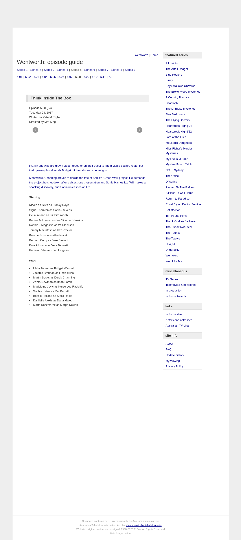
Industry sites (174, 314)
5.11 (103, 76)
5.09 (86, 76)
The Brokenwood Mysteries (183, 91)
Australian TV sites (177, 325)
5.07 (69, 76)
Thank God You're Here (180, 221)
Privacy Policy (175, 366)
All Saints (172, 63)
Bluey (169, 80)
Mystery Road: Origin (179, 164)
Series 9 (130, 69)
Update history (175, 355)
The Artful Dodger (177, 69)
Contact (111, 23)
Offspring (171, 181)
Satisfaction (173, 210)
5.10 (95, 76)
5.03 (36, 76)
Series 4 (62, 69)
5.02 (28, 76)
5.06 (61, 76)
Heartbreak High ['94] (179, 125)
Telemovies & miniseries (181, 284)
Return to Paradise (177, 198)
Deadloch (172, 103)
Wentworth (141, 55)
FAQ (168, 349)
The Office (172, 176)
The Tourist (173, 232)
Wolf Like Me (174, 261)
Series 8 (116, 69)
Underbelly (172, 249)
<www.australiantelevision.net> (144, 525)
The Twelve (173, 238)
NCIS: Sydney (175, 170)
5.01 (19, 76)
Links (82, 23)
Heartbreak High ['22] (179, 131)
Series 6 (89, 69)
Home (154, 55)
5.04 (44, 76)
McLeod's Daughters (179, 142)
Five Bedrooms (175, 114)
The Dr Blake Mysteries (180, 108)
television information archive (120, 9)
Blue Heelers (174, 74)
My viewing (173, 360)
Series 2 (35, 69)
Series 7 (103, 69)
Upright (170, 244)
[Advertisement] (120, 40)
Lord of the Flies (176, 137)
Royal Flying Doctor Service (183, 204)
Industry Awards (176, 296)
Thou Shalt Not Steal (179, 227)
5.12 (111, 76)
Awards (69, 23)
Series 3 (49, 69)
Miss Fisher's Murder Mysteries (179, 151)
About (169, 343)
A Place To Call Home (179, 192)
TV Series (52, 23)
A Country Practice (177, 97)
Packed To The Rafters (180, 187)
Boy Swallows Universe (180, 86)
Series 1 (22, 69)
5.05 (53, 76)
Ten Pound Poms (177, 215)
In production (174, 290)
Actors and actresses (179, 320)
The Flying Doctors (178, 120)
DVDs (125, 23)
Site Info (95, 23)
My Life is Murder (177, 159)
